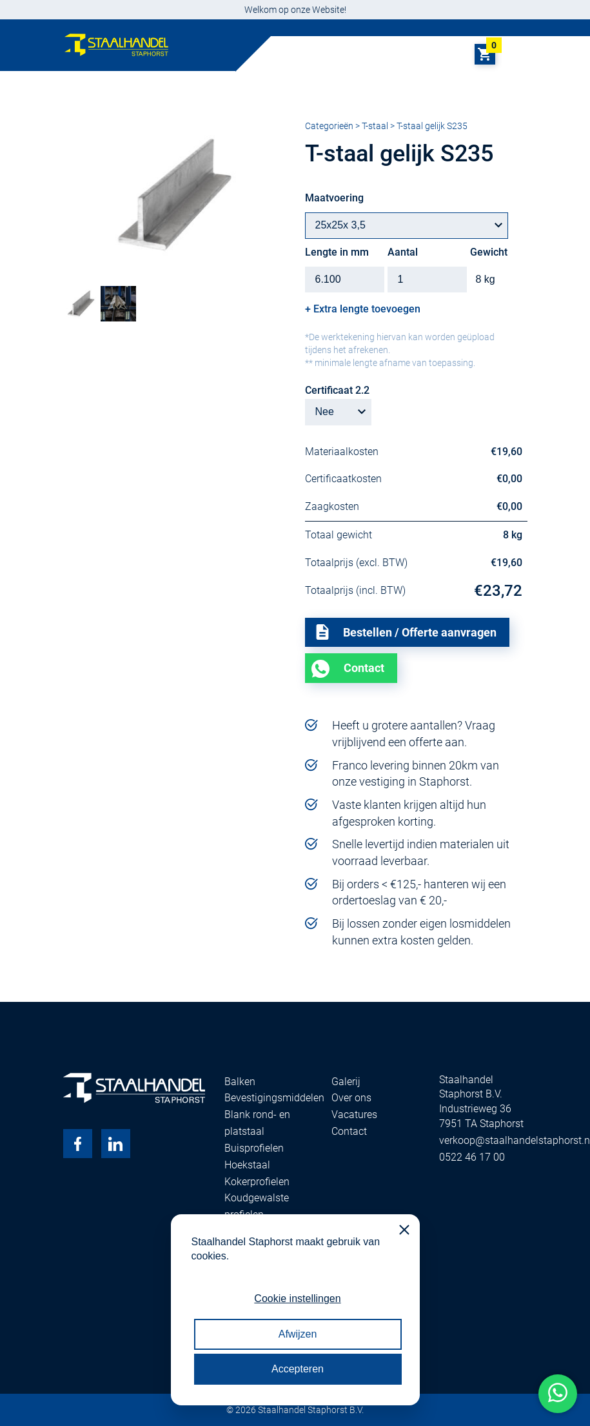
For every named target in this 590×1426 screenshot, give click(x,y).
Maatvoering (334, 198)
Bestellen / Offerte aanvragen (406, 632)
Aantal (403, 252)
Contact (364, 668)
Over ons (351, 1098)
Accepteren (297, 1368)
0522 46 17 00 (472, 1157)
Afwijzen (298, 1334)
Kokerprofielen (257, 1182)
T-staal (375, 126)
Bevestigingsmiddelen (274, 1098)
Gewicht (488, 252)
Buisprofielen (254, 1148)
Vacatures (354, 1114)
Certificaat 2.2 (337, 390)
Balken (239, 1081)
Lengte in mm (337, 252)
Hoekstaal (247, 1165)
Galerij (345, 1081)
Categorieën (329, 126)
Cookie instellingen (297, 1298)
